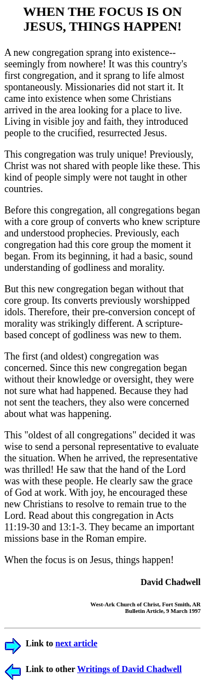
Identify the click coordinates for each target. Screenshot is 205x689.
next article (76, 643)
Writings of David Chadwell (129, 669)
